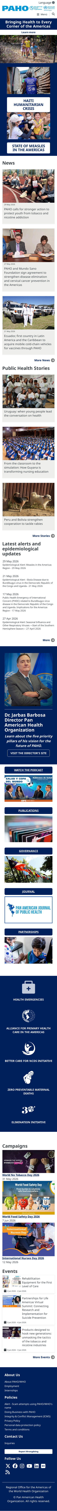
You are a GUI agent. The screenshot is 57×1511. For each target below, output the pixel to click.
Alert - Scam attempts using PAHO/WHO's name (28, 1405)
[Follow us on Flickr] (43, 1467)
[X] (7, 1467)
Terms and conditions (17, 1429)
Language (47, 2)
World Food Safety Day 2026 (21, 1216)
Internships (11, 1390)
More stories (41, 535)
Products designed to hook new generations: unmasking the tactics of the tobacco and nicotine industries (37, 1337)
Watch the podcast (28, 770)
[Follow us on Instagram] (22, 1467)
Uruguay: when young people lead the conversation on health (28, 413)
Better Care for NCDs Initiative (28, 1061)
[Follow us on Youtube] (29, 1467)
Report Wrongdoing (28, 1451)
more (46, 640)
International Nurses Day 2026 (23, 1258)
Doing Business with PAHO (20, 1412)
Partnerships (28, 932)
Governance (28, 851)
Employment (12, 1386)
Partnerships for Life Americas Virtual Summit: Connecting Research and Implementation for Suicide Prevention (35, 1307)
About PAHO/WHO (15, 1381)
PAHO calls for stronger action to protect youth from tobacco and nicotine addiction (26, 213)
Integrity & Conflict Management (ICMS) (27, 1416)
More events (41, 1357)
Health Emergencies (28, 999)
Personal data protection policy (23, 1425)
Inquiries (10, 1443)
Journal (28, 891)
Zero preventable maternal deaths (29, 1091)
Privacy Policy (12, 1420)
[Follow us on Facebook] (15, 1467)
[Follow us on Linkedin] (36, 1467)
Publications (28, 810)
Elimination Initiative (29, 1122)
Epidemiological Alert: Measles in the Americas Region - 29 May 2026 (27, 566)
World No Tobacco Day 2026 (20, 1175)
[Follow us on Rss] (7, 1473)
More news (42, 360)
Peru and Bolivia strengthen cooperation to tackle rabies (23, 522)
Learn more (28, 32)
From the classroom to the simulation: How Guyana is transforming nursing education (26, 467)
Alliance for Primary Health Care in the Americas (28, 1030)
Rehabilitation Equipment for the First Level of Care (37, 1282)
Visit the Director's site (28, 753)
